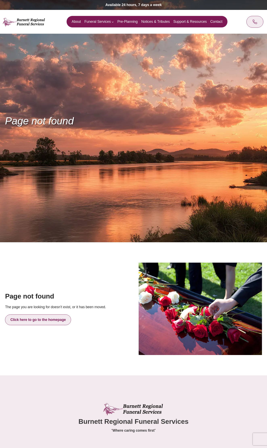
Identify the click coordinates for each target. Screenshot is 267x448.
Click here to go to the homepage (38, 320)
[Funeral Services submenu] (113, 22)
